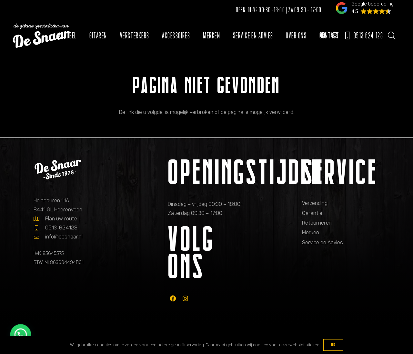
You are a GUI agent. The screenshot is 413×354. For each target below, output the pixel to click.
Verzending (314, 203)
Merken (310, 232)
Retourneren (317, 223)
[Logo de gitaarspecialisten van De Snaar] (41, 36)
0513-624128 (61, 228)
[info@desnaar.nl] (39, 236)
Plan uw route (61, 219)
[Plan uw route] (39, 218)
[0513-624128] (39, 227)
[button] (391, 35)
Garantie (312, 213)
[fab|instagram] (185, 298)
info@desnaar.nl (64, 237)
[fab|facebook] (173, 298)
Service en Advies (322, 242)
